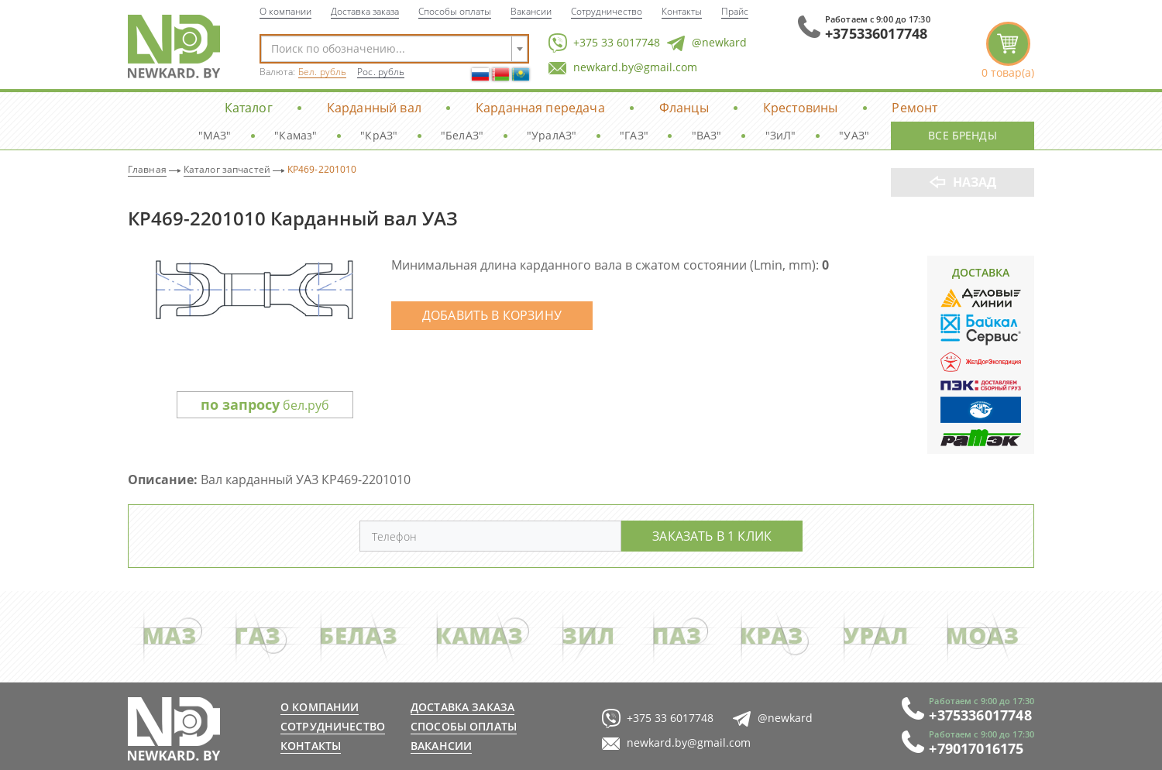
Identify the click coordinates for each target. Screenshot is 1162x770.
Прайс (734, 11)
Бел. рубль (322, 71)
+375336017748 (876, 33)
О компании (285, 11)
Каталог (249, 107)
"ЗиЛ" (780, 135)
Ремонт (914, 107)
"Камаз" (295, 135)
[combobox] (394, 49)
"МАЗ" (215, 135)
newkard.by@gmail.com (622, 67)
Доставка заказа (365, 11)
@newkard (707, 43)
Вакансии (531, 11)
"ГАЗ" (634, 135)
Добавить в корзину (492, 315)
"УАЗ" (854, 135)
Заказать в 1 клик (712, 536)
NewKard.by (174, 46)
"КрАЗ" (378, 135)
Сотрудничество (606, 11)
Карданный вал (374, 107)
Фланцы (684, 107)
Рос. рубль (380, 71)
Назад (975, 182)
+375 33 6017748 (604, 43)
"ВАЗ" (707, 135)
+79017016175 (976, 748)
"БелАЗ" (462, 135)
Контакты (682, 11)
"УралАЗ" (551, 135)
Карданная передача (540, 107)
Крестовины (800, 107)
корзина (1008, 51)
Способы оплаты (454, 11)
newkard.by (174, 729)
